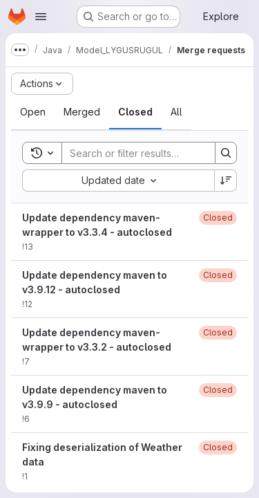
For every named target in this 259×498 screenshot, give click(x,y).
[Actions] (42, 84)
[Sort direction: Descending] (226, 180)
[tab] (33, 112)
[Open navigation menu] (41, 17)
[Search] (153, 153)
